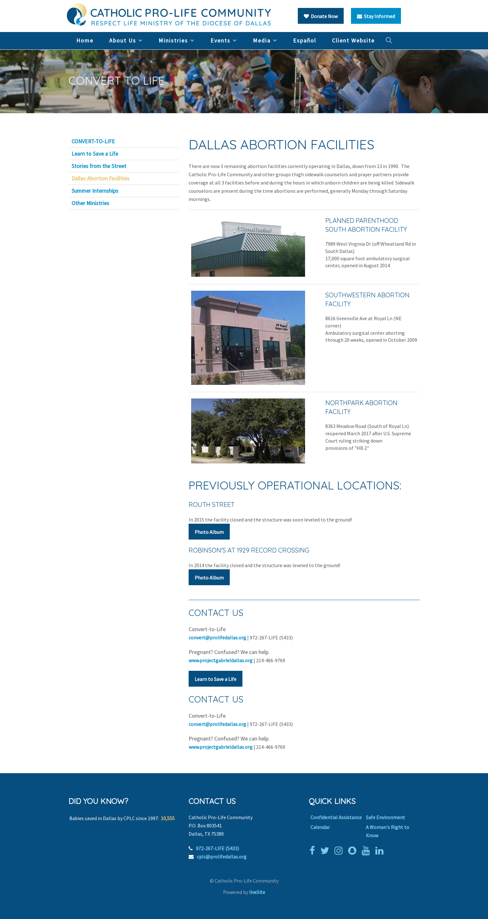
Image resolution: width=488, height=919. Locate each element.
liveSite (257, 892)
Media (262, 40)
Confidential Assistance (336, 817)
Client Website (353, 40)
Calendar (320, 827)
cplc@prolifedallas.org (222, 856)
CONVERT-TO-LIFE (93, 141)
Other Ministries (90, 203)
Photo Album (209, 532)
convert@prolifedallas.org (217, 637)
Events (220, 40)
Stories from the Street (99, 166)
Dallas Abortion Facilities (100, 178)
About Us (122, 40)
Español (304, 40)
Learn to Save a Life (215, 679)
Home (84, 40)
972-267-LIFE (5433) (217, 848)
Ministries (173, 40)
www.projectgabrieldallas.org (221, 660)
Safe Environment (385, 817)
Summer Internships (95, 190)
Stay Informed (376, 16)
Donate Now (321, 16)
